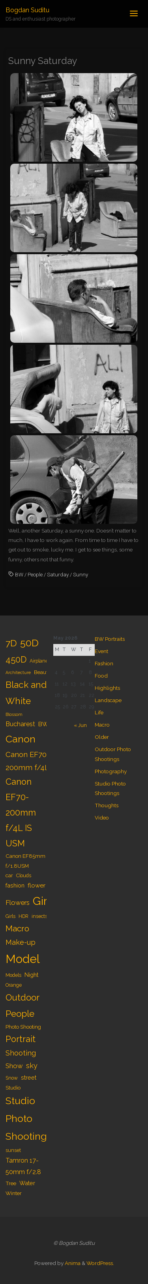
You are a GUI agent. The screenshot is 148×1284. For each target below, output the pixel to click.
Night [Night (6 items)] (31, 974)
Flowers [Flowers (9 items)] (18, 902)
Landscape (108, 700)
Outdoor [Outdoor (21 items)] (22, 997)
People (35, 574)
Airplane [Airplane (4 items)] (39, 661)
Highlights (107, 688)
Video (102, 817)
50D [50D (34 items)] (29, 643)
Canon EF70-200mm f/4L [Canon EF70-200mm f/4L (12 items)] (27, 761)
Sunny (80, 574)
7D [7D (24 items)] (11, 643)
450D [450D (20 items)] (16, 660)
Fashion (104, 663)
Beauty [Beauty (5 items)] (42, 672)
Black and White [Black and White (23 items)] (26, 693)
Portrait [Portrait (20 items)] (21, 1039)
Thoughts (106, 805)
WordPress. (100, 1263)
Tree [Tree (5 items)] (11, 1183)
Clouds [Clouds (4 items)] (23, 875)
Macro (102, 724)
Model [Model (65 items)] (23, 959)
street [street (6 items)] (28, 1077)
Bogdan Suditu (27, 10)
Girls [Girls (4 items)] (10, 916)
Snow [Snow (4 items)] (12, 1078)
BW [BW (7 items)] (43, 724)
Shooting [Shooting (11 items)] (21, 1053)
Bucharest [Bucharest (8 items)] (20, 724)
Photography (111, 771)
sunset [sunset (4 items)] (13, 1150)
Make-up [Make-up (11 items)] (21, 942)
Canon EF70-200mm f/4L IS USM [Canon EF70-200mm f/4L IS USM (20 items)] (21, 812)
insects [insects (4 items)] (39, 916)
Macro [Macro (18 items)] (17, 928)
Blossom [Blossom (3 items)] (14, 714)
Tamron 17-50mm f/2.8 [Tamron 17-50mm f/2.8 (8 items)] (23, 1166)
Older (102, 737)
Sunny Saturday (42, 60)
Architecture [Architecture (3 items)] (18, 672)
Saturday (58, 574)
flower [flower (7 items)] (36, 885)
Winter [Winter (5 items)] (14, 1193)
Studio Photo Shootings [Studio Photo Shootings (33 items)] (29, 1118)
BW (19, 574)
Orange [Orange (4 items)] (14, 985)
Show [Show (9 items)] (14, 1066)
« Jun (80, 725)
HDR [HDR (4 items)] (23, 916)
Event (101, 651)
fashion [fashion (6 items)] (15, 885)
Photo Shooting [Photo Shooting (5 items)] (23, 1026)
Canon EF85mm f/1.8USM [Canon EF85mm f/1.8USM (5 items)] (25, 861)
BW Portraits (110, 639)
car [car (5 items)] (9, 875)
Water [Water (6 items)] (27, 1183)
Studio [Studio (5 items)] (13, 1087)
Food (101, 675)
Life (99, 712)
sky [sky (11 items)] (31, 1065)
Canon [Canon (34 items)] (21, 739)
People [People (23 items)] (20, 1013)
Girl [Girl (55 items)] (42, 901)
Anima (72, 1263)
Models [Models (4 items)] (13, 975)
